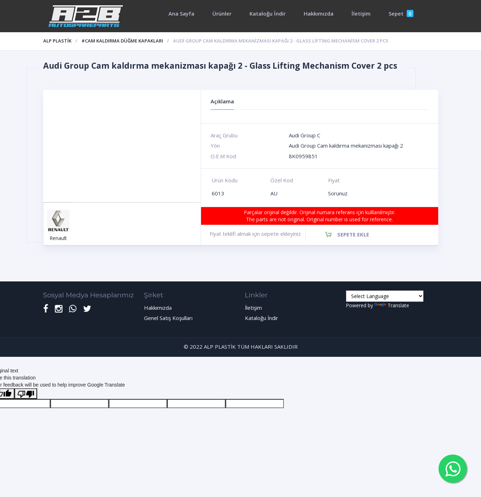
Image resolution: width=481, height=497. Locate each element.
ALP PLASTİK (57, 41)
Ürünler (221, 13)
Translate (391, 305)
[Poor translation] (26, 393)
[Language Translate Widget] (385, 296)
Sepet (401, 13)
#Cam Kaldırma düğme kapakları (122, 41)
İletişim (361, 13)
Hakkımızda (318, 13)
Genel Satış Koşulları (168, 317)
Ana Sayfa (181, 13)
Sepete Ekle (353, 234)
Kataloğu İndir (268, 13)
